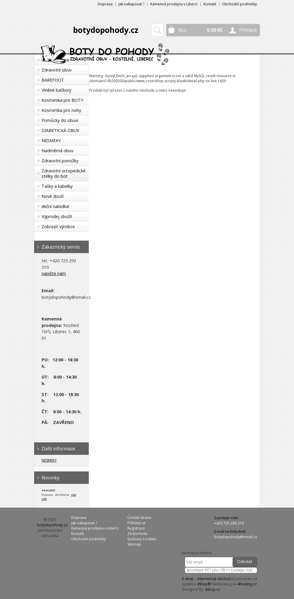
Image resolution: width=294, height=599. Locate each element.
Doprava (105, 4)
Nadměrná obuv (57, 150)
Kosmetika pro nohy (61, 110)
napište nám (54, 273)
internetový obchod (213, 578)
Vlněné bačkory (56, 90)
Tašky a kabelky (57, 186)
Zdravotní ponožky (60, 160)
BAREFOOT (53, 80)
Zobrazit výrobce (58, 226)
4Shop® (204, 584)
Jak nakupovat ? (131, 4)
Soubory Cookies (141, 538)
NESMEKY (51, 140)
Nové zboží (53, 196)
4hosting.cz (247, 584)
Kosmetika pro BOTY (62, 100)
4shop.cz (212, 589)
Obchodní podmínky (239, 4)
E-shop (188, 578)
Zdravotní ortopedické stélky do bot (64, 173)
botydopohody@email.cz (235, 536)
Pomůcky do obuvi (60, 120)
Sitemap (134, 544)
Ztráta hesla (137, 533)
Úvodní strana (139, 517)
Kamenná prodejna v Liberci (173, 4)
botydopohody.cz (105, 30)
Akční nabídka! (55, 206)
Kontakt (209, 4)
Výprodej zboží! (57, 216)
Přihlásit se (136, 522)
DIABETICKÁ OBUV (60, 130)
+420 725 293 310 (229, 523)
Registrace (136, 528)
